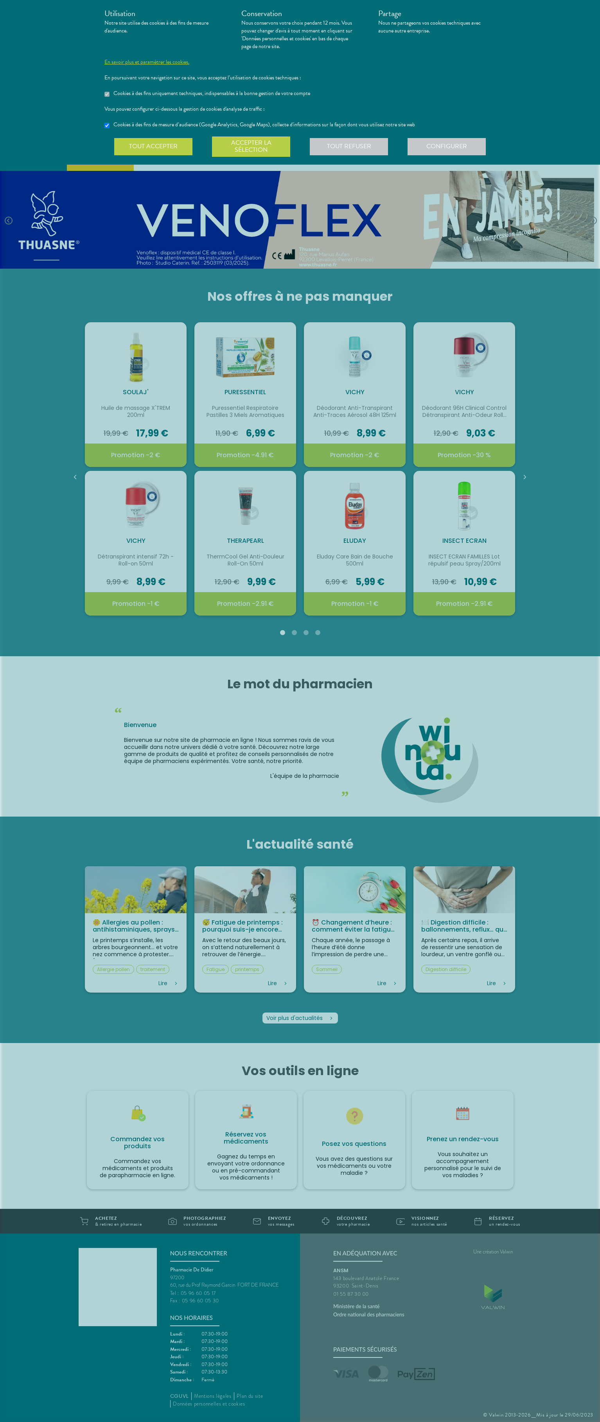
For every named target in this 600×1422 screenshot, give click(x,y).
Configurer (446, 146)
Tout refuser (349, 146)
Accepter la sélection (251, 146)
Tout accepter (153, 146)
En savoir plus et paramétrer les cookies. (146, 62)
